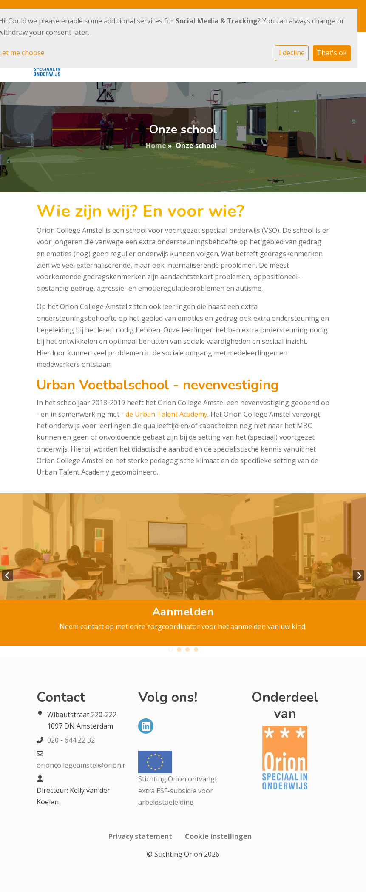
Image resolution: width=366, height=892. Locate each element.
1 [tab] (170, 649)
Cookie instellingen (218, 836)
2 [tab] (179, 649)
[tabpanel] (183, 569)
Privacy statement (140, 836)
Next (358, 575)
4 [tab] (196, 649)
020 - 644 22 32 (71, 740)
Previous (7, 575)
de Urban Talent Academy (166, 414)
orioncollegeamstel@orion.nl (82, 765)
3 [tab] (187, 649)
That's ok (332, 52)
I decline (292, 52)
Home (156, 145)
